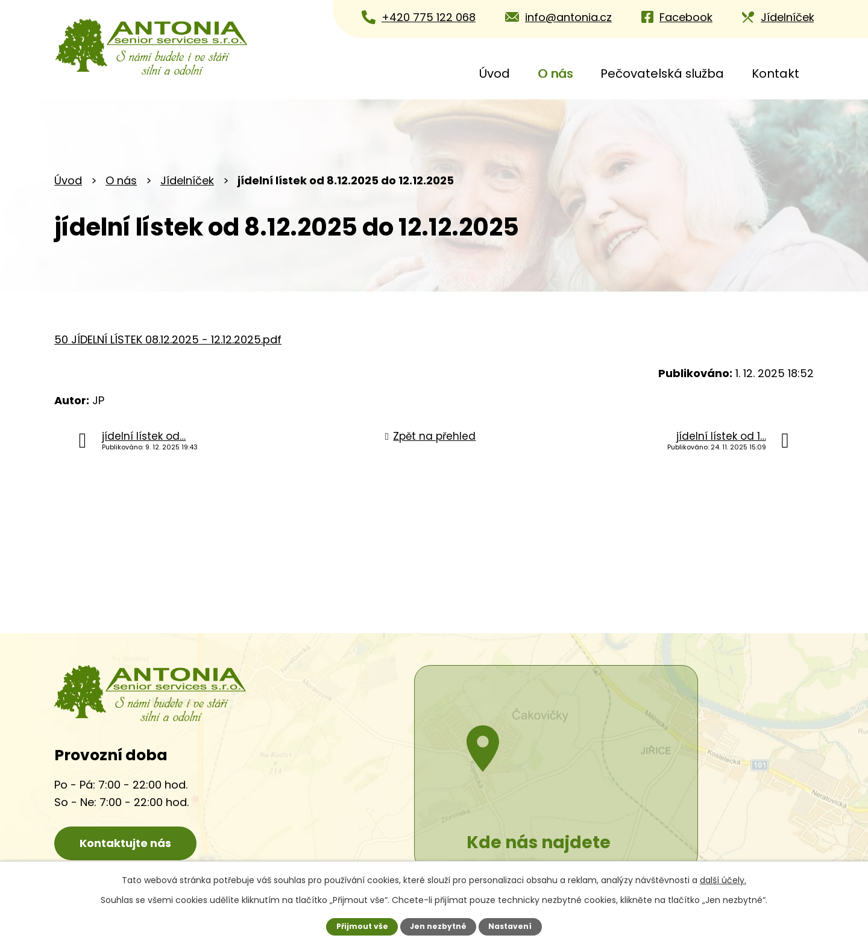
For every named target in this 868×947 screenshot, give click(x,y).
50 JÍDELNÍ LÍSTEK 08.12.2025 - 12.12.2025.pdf (167, 339)
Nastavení (511, 926)
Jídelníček (187, 180)
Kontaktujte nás (129, 843)
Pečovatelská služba (662, 73)
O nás (555, 73)
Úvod (494, 73)
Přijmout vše (361, 926)
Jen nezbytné (438, 926)
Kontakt (775, 73)
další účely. (723, 880)
